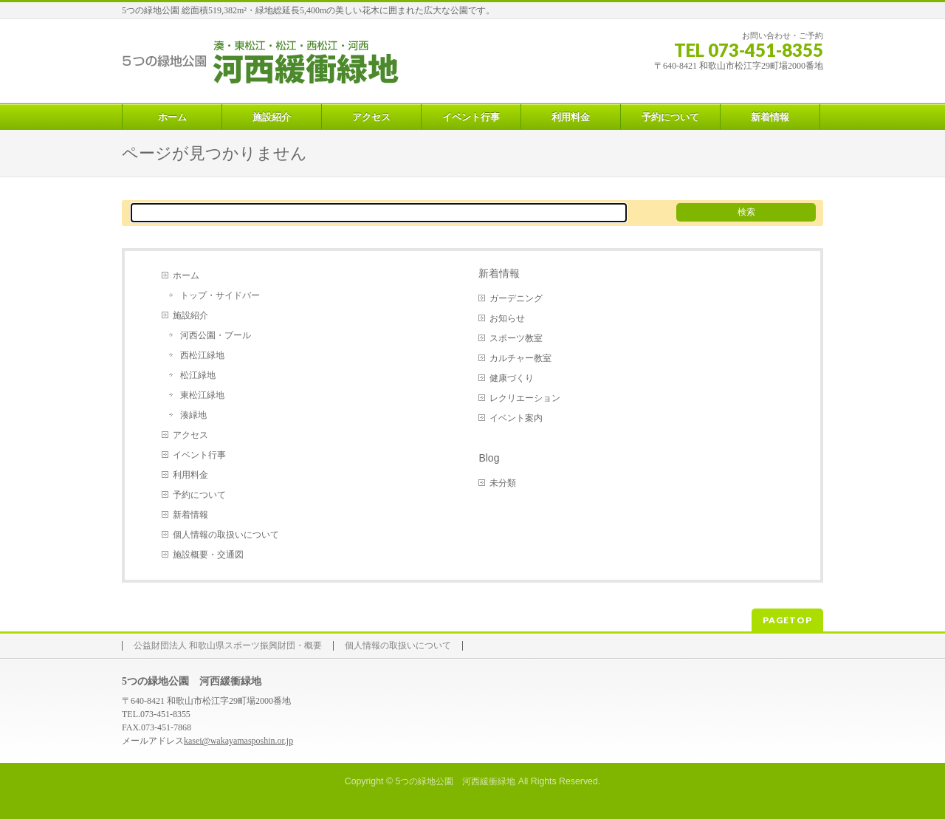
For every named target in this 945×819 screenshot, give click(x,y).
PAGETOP (787, 620)
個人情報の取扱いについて (226, 535)
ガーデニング (516, 298)
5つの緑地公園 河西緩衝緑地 (455, 781)
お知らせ (507, 318)
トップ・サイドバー (220, 295)
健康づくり (511, 378)
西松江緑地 (202, 355)
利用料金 (190, 475)
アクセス (190, 435)
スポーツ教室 (516, 338)
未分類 (502, 483)
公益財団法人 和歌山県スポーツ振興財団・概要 (228, 646)
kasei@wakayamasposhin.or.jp (238, 741)
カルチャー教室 (520, 358)
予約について (199, 495)
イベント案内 (516, 418)
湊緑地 (193, 415)
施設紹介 (190, 315)
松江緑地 (198, 375)
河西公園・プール (215, 335)
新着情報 (190, 515)
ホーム (186, 275)
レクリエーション (524, 398)
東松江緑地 (202, 395)
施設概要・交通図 (208, 554)
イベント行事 (199, 455)
